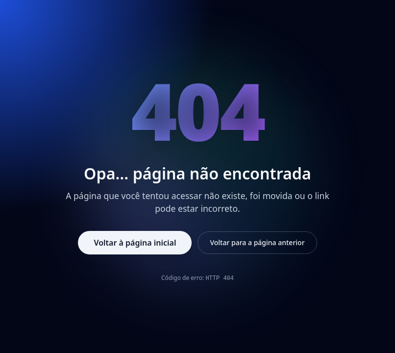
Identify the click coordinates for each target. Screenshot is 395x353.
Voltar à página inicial (135, 242)
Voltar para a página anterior (257, 242)
